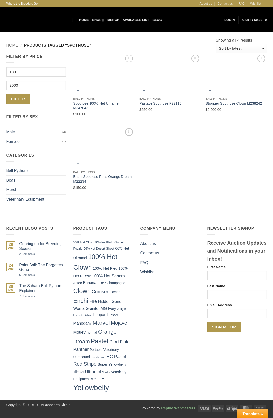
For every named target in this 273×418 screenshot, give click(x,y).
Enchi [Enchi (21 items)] (80, 300)
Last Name (216, 286)
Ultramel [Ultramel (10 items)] (93, 371)
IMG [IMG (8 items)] (103, 308)
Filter (18, 99)
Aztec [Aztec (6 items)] (77, 283)
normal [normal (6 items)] (92, 332)
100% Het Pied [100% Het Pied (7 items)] (105, 268)
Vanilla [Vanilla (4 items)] (106, 372)
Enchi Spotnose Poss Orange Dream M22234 (102, 179)
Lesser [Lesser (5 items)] (113, 315)
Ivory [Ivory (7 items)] (112, 309)
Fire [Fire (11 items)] (93, 301)
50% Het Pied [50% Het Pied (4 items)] (103, 242)
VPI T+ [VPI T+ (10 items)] (97, 378)
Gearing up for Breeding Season (40, 246)
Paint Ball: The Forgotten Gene (41, 267)
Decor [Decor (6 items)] (115, 292)
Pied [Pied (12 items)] (114, 341)
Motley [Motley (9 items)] (79, 332)
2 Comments (32, 254)
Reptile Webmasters (178, 408)
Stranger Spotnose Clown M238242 (234, 103)
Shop (98, 20)
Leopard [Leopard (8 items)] (100, 315)
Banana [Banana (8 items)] (89, 283)
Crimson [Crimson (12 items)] (100, 291)
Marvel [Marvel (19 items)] (101, 322)
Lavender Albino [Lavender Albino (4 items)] (82, 315)
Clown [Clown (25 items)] (82, 290)
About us (206, 3)
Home (84, 20)
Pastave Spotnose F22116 (160, 103)
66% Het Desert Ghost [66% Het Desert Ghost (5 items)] (99, 248)
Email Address (219, 305)
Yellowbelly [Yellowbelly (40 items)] (91, 387)
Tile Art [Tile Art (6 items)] (78, 372)
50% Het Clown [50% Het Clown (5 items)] (83, 242)
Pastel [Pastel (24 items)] (99, 341)
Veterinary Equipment (25, 199)
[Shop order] (241, 48)
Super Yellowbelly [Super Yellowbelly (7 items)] (112, 364)
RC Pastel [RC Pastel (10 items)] (116, 356)
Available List (136, 20)
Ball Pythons (17, 170)
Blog (157, 20)
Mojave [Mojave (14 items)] (119, 323)
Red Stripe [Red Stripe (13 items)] (85, 364)
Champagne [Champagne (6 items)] (116, 283)
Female (13, 141)
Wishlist (255, 3)
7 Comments (33, 296)
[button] (229, 19)
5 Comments (32, 275)
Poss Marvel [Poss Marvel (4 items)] (98, 357)
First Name (216, 267)
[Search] (74, 20)
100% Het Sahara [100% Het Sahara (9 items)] (108, 276)
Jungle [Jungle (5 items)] (121, 309)
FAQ (241, 3)
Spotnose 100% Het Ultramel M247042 (96, 105)
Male (10, 132)
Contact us (225, 3)
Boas (10, 180)
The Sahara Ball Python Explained (40, 288)
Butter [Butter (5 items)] (101, 283)
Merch (113, 20)
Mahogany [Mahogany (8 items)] (82, 323)
